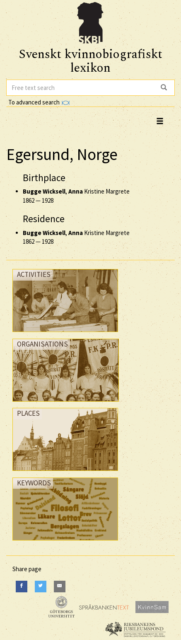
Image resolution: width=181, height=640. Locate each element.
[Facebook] (21, 586)
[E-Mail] (59, 586)
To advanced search (39, 102)
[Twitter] (40, 586)
